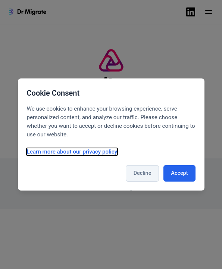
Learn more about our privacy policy (72, 151)
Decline (142, 173)
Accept (179, 173)
